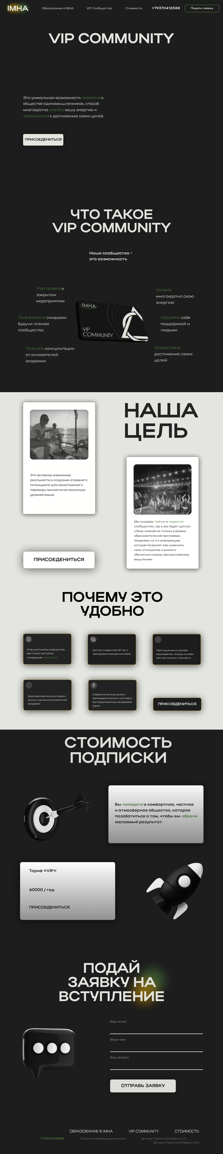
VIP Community (144, 1131)
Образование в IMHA (57, 8)
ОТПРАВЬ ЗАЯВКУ (143, 1085)
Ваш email (118, 1021)
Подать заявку (202, 8)
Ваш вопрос (119, 1057)
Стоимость (133, 8)
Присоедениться (59, 559)
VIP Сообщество (99, 8)
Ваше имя (117, 1039)
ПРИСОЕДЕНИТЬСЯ (43, 140)
